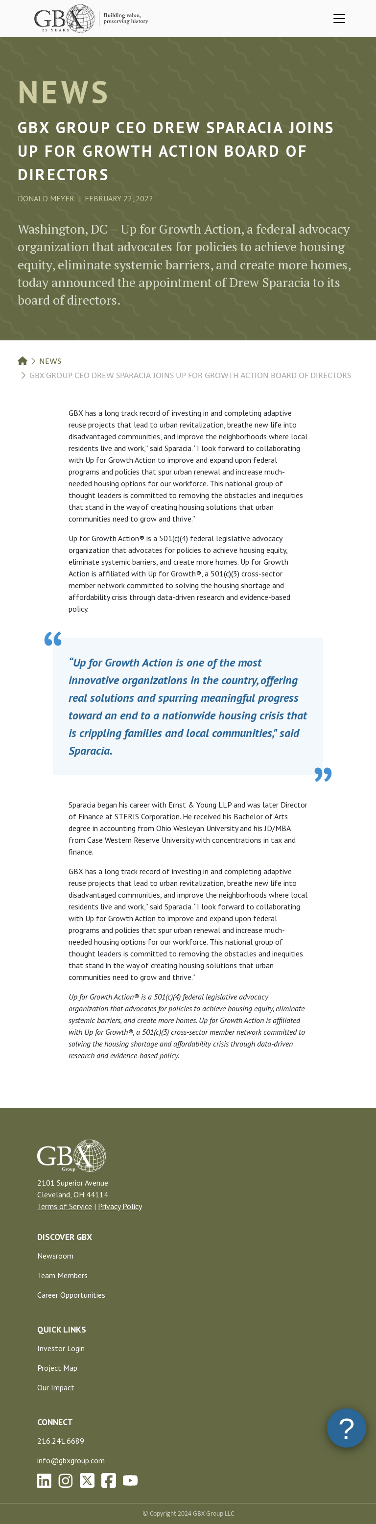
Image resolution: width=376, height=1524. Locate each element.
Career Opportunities (71, 1295)
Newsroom (55, 1256)
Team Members (62, 1275)
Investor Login (61, 1348)
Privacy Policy (120, 1206)
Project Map (57, 1368)
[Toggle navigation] (339, 18)
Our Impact (55, 1387)
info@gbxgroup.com (71, 1460)
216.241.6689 (60, 1441)
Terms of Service (64, 1206)
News (50, 361)
